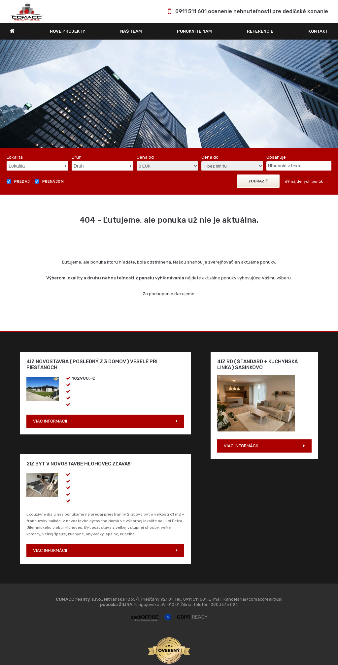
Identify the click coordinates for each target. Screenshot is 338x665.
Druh (77, 157)
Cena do (210, 157)
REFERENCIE (260, 31)
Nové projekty (67, 31)
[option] (169, 94)
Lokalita (15, 157)
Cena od (145, 157)
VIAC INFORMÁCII (50, 421)
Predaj (18, 181)
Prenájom (49, 181)
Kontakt (318, 31)
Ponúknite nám (194, 31)
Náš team (131, 31)
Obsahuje (276, 157)
